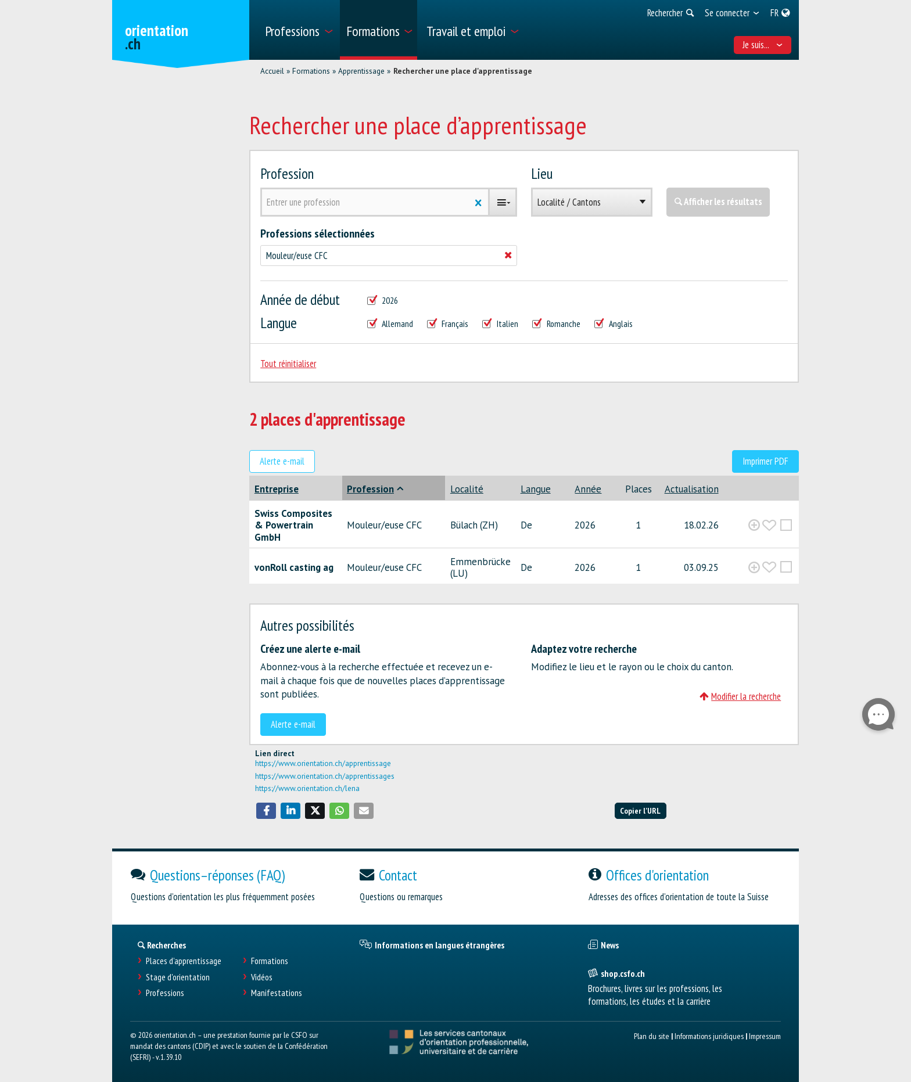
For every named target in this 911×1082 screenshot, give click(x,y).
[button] (266, 811)
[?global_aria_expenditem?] (754, 525)
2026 (382, 300)
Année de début (300, 299)
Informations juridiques (709, 1035)
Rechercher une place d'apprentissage (462, 71)
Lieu (542, 173)
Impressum (765, 1035)
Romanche (556, 323)
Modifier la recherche (740, 696)
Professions (165, 992)
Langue (278, 323)
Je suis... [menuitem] (763, 44)
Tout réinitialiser (288, 363)
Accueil (272, 71)
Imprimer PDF (765, 461)
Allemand (390, 323)
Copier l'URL (640, 810)
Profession (287, 173)
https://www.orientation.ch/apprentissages (324, 776)
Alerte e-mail (282, 461)
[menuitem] (298, 30)
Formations (311, 71)
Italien (500, 323)
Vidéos (261, 977)
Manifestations (276, 992)
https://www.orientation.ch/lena (307, 788)
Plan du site (651, 1035)
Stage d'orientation (178, 977)
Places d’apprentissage (183, 960)
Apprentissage (361, 71)
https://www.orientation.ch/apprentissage (323, 763)
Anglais (613, 323)
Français (447, 323)
